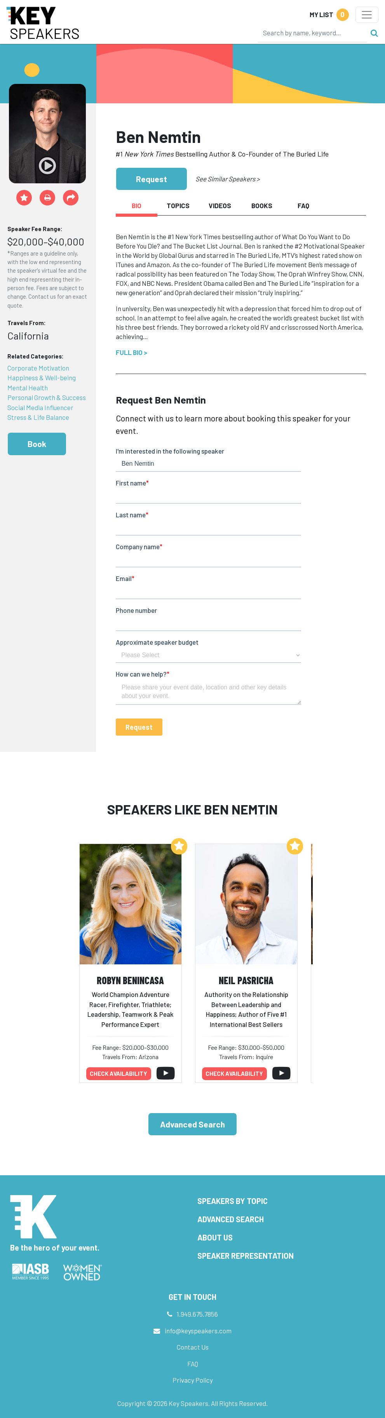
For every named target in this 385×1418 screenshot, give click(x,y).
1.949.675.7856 (197, 1314)
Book (37, 444)
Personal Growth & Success (46, 397)
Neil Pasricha (246, 980)
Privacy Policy (192, 1380)
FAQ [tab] (303, 205)
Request (151, 179)
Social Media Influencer (40, 407)
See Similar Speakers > (227, 179)
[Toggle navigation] (366, 15)
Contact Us (193, 1347)
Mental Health (27, 387)
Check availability (118, 1073)
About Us (215, 1237)
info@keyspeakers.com (198, 1330)
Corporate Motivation (38, 368)
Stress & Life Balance (38, 417)
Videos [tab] (220, 205)
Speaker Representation (245, 1255)
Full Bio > (131, 352)
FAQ (192, 1364)
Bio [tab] (136, 205)
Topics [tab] (178, 205)
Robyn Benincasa (130, 980)
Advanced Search (192, 1124)
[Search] (312, 32)
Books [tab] (261, 205)
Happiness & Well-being (41, 377)
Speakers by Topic (232, 1201)
